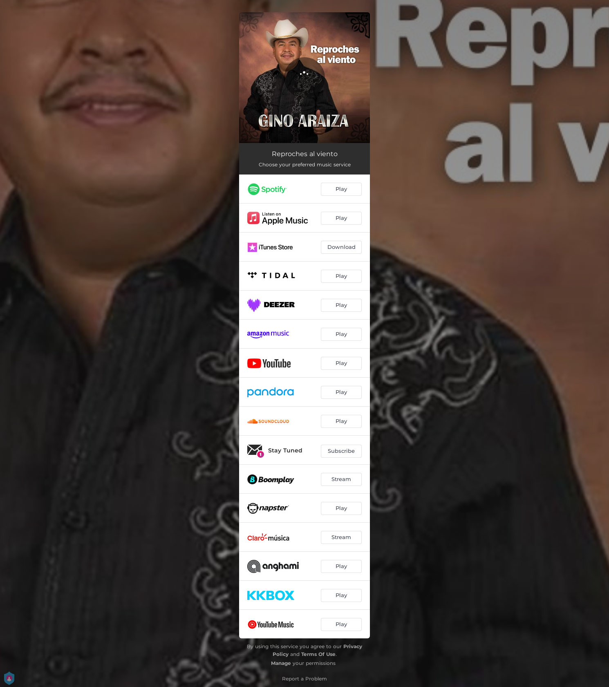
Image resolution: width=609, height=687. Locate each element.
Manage (281, 663)
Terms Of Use (318, 654)
